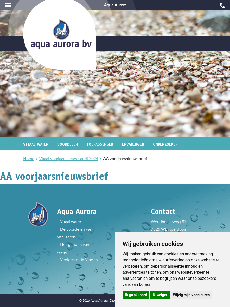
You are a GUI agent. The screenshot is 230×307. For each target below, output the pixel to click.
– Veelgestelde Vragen (77, 260)
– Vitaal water (69, 222)
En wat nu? (72, 152)
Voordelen (67, 144)
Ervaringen (133, 144)
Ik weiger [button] (160, 295)
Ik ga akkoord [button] (136, 295)
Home (28, 159)
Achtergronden (38, 152)
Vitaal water (35, 144)
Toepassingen (100, 144)
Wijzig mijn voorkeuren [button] (191, 295)
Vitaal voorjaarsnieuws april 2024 (68, 159)
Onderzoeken (165, 144)
